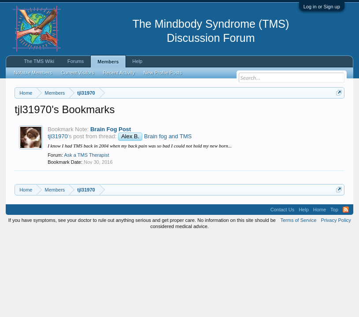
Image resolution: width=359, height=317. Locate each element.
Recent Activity (119, 72)
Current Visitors (77, 72)
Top (334, 245)
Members (107, 61)
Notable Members (33, 72)
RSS (346, 246)
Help (138, 61)
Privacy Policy (336, 256)
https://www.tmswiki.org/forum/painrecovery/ (111, 123)
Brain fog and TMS (168, 173)
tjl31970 (58, 173)
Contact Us (282, 245)
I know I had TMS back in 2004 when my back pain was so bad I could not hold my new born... (140, 181)
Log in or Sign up (321, 6)
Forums (75, 61)
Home (319, 245)
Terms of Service (298, 256)
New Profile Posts (163, 72)
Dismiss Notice (337, 113)
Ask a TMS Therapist (86, 191)
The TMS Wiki (39, 61)
